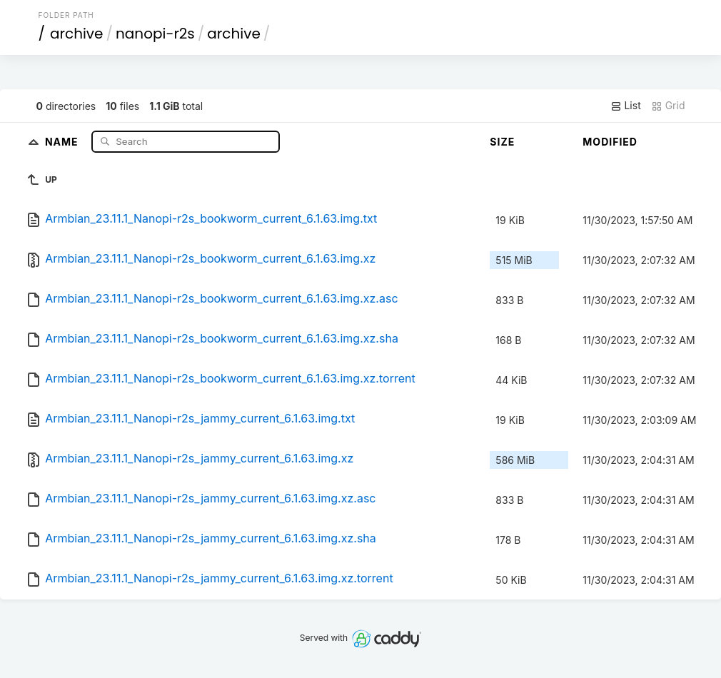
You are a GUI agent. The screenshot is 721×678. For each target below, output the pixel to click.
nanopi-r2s (155, 34)
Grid (668, 105)
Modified (610, 142)
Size (502, 142)
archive (76, 34)
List (625, 105)
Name (63, 141)
